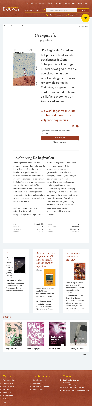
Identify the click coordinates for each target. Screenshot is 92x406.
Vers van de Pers (9, 380)
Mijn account (82, 3)
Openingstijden (69, 3)
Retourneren (38, 383)
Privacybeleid (38, 389)
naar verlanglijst (59, 142)
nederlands (59, 15)
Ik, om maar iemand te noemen (73, 256)
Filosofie (6, 389)
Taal (4, 402)
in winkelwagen (60, 138)
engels (70, 15)
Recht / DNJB (8, 386)
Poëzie (24, 26)
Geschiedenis (8, 396)
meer (86, 354)
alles (49, 15)
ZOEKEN (83, 10)
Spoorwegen (8, 383)
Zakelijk (49, 3)
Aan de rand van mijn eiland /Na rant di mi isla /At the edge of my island (45, 259)
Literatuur (7, 392)
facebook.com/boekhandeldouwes (76, 391)
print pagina (83, 26)
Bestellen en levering (40, 380)
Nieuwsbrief (39, 3)
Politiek (6, 399)
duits (79, 15)
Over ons (58, 3)
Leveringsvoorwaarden (41, 386)
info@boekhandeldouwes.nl (73, 387)
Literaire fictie (15, 26)
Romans (6, 26)
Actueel (30, 3)
